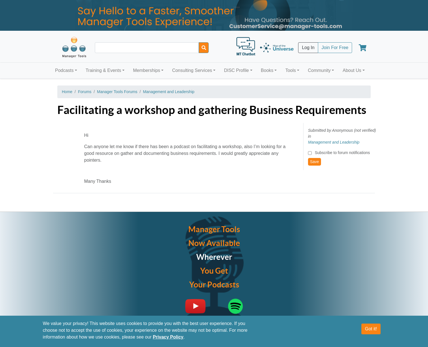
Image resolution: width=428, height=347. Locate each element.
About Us (352, 70)
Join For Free (335, 47)
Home (67, 91)
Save (314, 161)
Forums (84, 91)
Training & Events (103, 70)
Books (267, 70)
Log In (308, 47)
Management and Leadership (168, 91)
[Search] (204, 47)
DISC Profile (236, 70)
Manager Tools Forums (117, 91)
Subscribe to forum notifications (342, 152)
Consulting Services (192, 70)
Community (319, 70)
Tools (290, 70)
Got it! (371, 328)
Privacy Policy (168, 337)
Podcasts (64, 70)
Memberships (146, 70)
